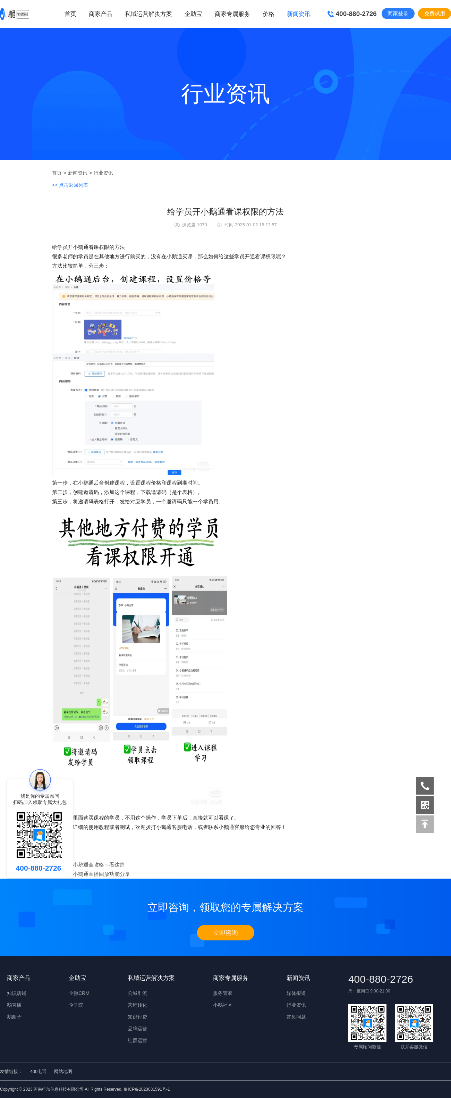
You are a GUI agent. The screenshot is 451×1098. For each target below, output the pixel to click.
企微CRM (79, 993)
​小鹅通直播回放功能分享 (101, 874)
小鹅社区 (222, 1005)
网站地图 (63, 1071)
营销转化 (137, 1005)
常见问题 (296, 1017)
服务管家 (222, 993)
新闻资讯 (77, 173)
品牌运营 (137, 1028)
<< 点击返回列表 (70, 185)
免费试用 (434, 13)
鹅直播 (14, 1005)
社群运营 (137, 1040)
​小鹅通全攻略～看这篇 (99, 864)
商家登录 (398, 13)
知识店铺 (16, 993)
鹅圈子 (14, 1017)
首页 (70, 14)
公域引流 (137, 993)
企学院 (76, 1005)
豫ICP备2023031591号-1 (147, 1089)
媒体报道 (296, 993)
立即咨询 (225, 932)
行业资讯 (103, 173)
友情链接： (11, 1071)
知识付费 (137, 1017)
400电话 (38, 1071)
